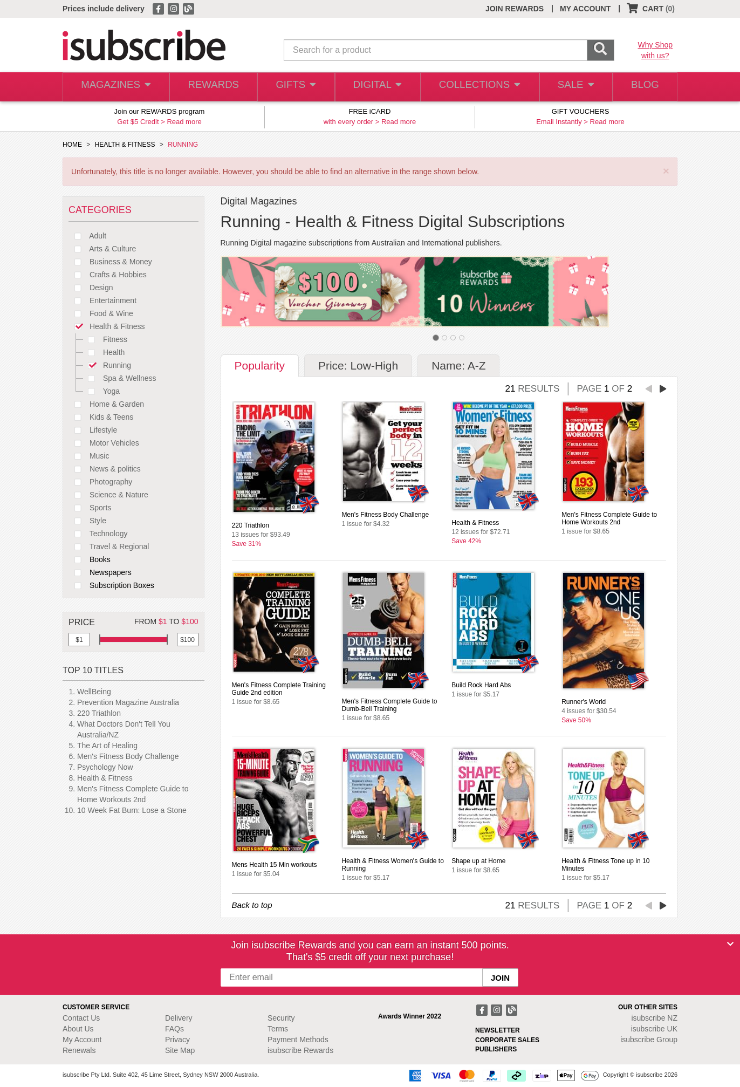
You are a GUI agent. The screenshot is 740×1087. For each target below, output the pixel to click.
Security (281, 1018)
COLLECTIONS (477, 87)
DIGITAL (376, 87)
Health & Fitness (105, 778)
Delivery (179, 1018)
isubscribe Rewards (300, 1050)
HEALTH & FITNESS (125, 144)
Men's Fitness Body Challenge (128, 756)
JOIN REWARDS (514, 8)
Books (89, 559)
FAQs (174, 1028)
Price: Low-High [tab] (358, 365)
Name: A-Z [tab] (458, 365)
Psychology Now (105, 767)
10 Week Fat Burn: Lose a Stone (132, 810)
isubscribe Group (648, 1039)
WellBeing (94, 691)
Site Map (180, 1050)
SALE (571, 87)
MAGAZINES (115, 87)
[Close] (730, 944)
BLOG (643, 87)
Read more (184, 122)
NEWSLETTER (497, 1030)
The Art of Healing (107, 745)
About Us (78, 1028)
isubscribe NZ (654, 1018)
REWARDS (210, 87)
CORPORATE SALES (507, 1040)
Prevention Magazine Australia (128, 702)
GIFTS (294, 87)
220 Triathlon (99, 713)
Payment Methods (298, 1039)
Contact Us (81, 1018)
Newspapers (100, 572)
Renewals (79, 1050)
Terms (278, 1028)
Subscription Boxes (111, 585)
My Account (82, 1039)
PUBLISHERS (496, 1049)
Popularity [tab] (260, 365)
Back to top (252, 905)
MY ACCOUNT (585, 8)
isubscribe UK (654, 1028)
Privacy (177, 1039)
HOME (72, 144)
